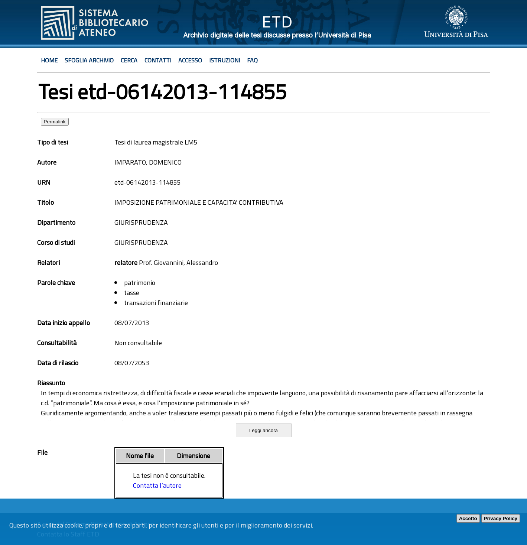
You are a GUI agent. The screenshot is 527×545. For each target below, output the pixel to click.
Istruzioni (224, 60)
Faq (252, 60)
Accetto (468, 518)
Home (49, 60)
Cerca (129, 60)
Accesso (190, 60)
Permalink (55, 121)
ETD (277, 21)
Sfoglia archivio (89, 60)
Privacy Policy (500, 518)
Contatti (157, 60)
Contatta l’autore (157, 485)
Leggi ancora (263, 430)
